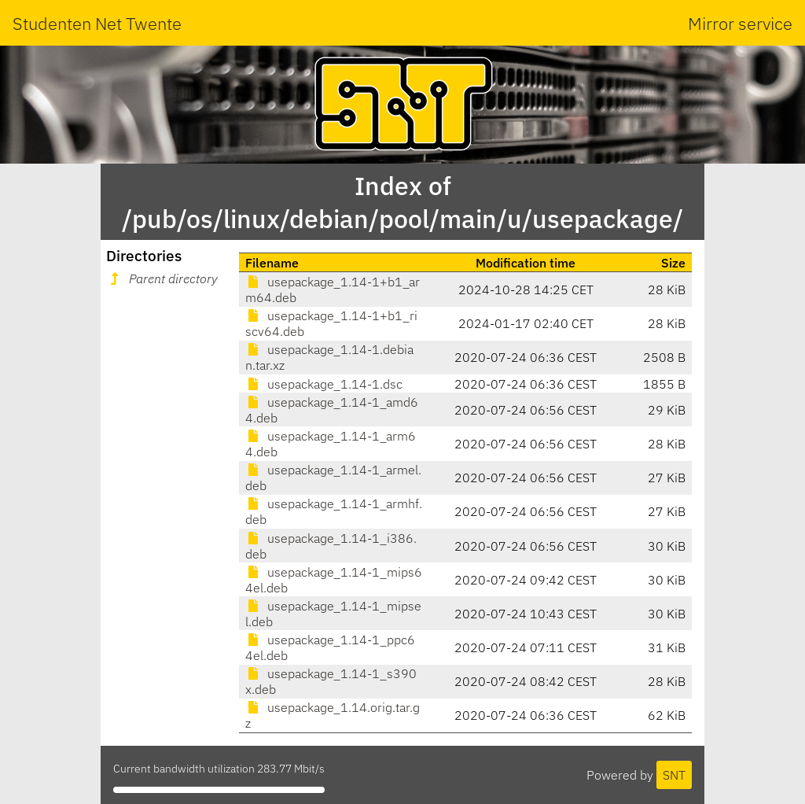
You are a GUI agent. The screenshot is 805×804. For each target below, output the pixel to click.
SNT (674, 775)
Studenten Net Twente (97, 23)
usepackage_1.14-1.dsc (323, 384)
